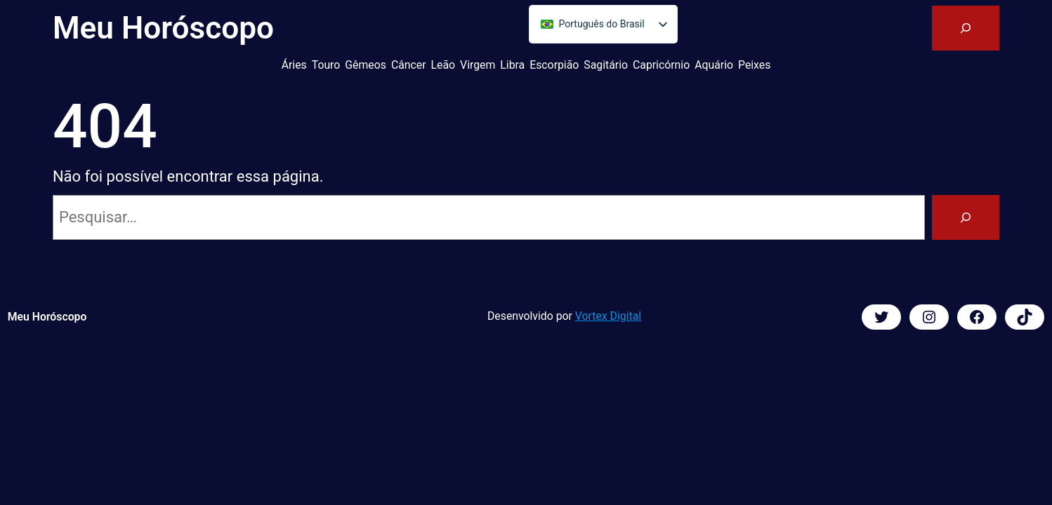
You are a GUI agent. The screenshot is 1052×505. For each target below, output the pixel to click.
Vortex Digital (608, 316)
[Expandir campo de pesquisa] (965, 28)
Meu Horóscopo (163, 28)
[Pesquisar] (965, 217)
